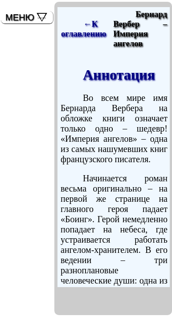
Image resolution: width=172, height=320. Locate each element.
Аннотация (119, 75)
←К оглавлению (83, 28)
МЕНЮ (19, 17)
